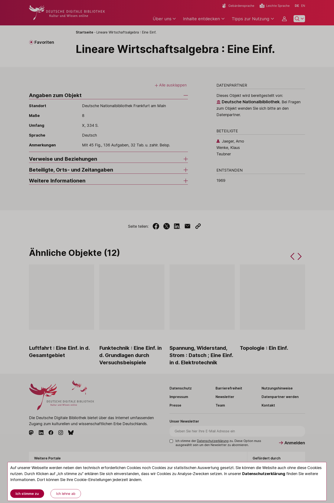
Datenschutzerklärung (263, 473)
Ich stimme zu (27, 493)
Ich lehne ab (65, 493)
